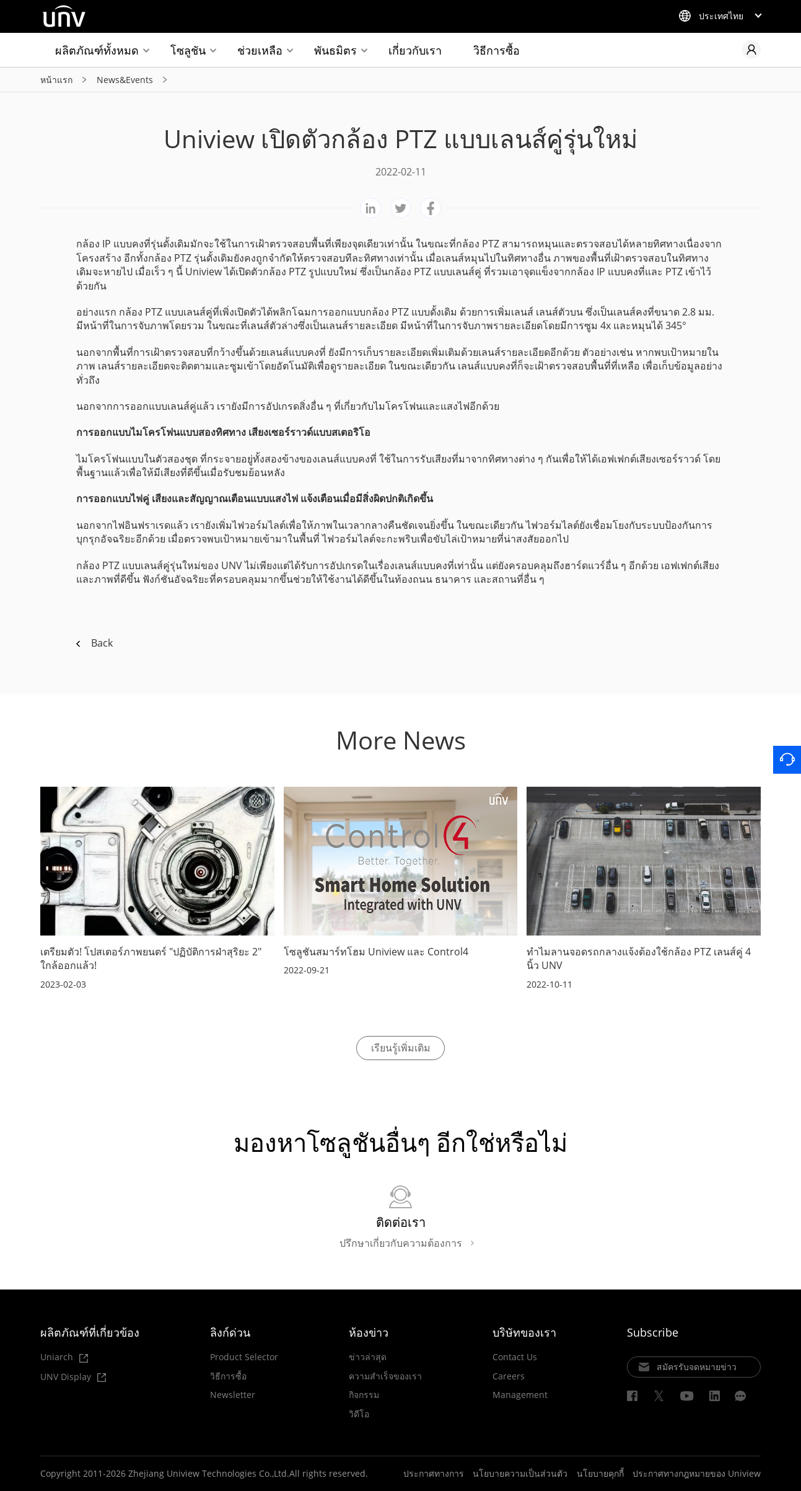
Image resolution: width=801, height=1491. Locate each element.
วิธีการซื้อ (496, 50)
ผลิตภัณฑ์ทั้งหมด (97, 50)
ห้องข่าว (368, 1332)
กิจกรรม (364, 1395)
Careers (508, 1376)
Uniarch (64, 1357)
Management (520, 1395)
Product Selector (244, 1357)
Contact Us (514, 1357)
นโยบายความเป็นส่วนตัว (520, 1473)
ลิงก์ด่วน (230, 1332)
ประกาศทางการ (433, 1473)
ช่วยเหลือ (259, 50)
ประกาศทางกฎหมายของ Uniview (696, 1473)
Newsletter (232, 1395)
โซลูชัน (188, 50)
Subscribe (652, 1332)
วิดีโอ (359, 1414)
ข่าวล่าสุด (368, 1357)
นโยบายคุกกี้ (600, 1473)
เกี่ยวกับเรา (415, 50)
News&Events (125, 80)
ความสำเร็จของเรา (385, 1376)
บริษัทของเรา (524, 1332)
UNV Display (73, 1377)
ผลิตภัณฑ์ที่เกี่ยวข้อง (89, 1332)
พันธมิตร (335, 50)
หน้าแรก (56, 80)
